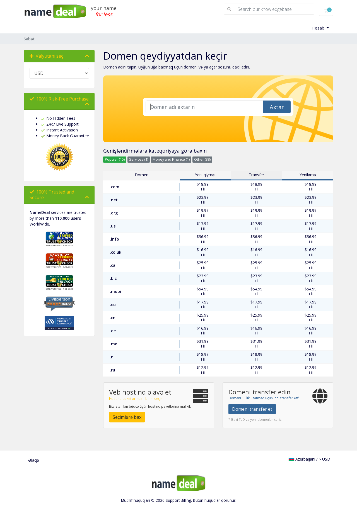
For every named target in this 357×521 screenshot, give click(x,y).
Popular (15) (115, 159)
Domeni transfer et (252, 409)
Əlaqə (33, 460)
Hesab (318, 28)
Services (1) (138, 159)
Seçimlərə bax (127, 417)
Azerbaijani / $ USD (309, 459)
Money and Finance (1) (171, 159)
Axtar (277, 107)
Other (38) (202, 159)
